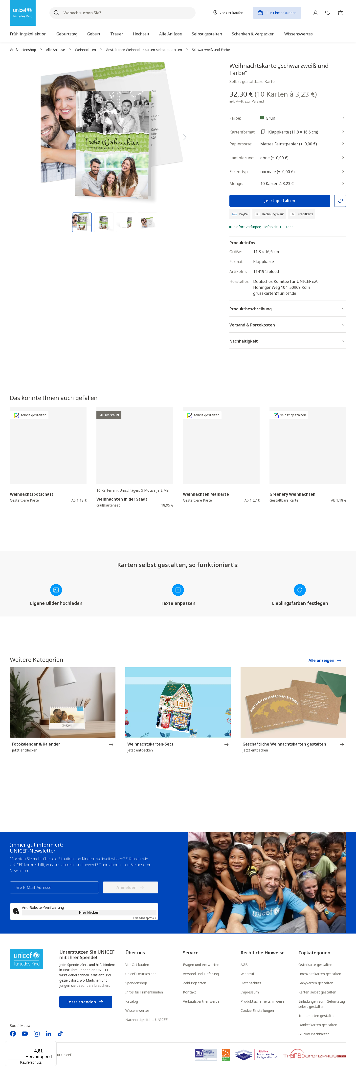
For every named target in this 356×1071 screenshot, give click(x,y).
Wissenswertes (137, 1011)
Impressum (250, 992)
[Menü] (54, 1044)
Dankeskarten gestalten (317, 1025)
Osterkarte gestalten (315, 965)
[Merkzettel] (326, 13)
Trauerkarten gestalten (316, 1016)
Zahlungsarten (194, 983)
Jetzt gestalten (280, 200)
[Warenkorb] (340, 13)
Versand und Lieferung (201, 974)
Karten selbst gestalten (317, 992)
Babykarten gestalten (315, 983)
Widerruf (247, 974)
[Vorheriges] (44, 136)
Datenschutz (251, 983)
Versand (258, 101)
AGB (244, 965)
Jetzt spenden (85, 1002)
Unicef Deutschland (140, 974)
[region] (115, 147)
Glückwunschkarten (314, 1034)
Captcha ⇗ (144, 918)
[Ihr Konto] (312, 13)
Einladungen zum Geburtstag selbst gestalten (321, 1004)
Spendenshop (136, 983)
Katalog (131, 1001)
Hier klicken (89, 912)
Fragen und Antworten (201, 965)
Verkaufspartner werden (202, 1001)
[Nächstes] (185, 136)
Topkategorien (314, 953)
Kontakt (189, 992)
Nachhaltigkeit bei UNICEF (146, 1020)
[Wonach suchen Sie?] (121, 13)
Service (191, 953)
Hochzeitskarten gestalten (319, 974)
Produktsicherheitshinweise (263, 1001)
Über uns (135, 953)
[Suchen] (56, 13)
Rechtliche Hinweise (263, 953)
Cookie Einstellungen (257, 1011)
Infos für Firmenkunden (144, 992)
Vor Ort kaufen (137, 965)
